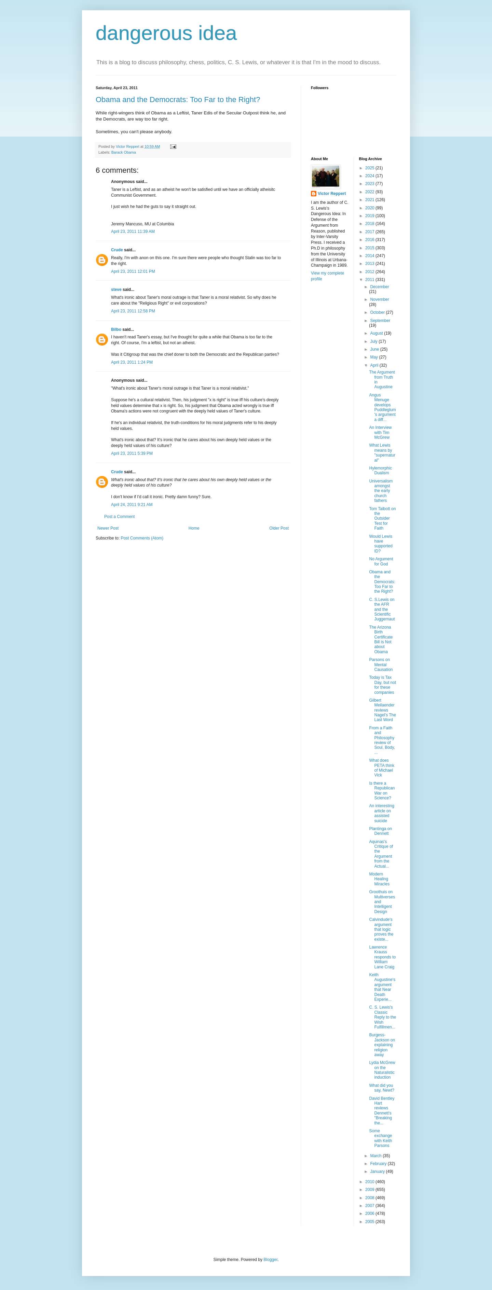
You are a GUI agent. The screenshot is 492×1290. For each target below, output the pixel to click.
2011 (370, 279)
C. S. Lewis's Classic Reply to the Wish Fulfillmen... (382, 1017)
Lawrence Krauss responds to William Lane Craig (382, 957)
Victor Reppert (332, 193)
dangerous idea (166, 33)
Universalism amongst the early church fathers (381, 491)
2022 (370, 192)
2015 (370, 248)
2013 (370, 263)
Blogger (270, 1259)
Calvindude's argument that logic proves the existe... (381, 929)
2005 (370, 1221)
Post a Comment (119, 516)
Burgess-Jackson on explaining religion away (382, 1045)
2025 (370, 168)
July (374, 341)
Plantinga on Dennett (380, 831)
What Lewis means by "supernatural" (382, 452)
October (378, 312)
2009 (370, 1189)
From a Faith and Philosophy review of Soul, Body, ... (382, 740)
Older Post (279, 528)
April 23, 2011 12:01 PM (133, 271)
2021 (370, 199)
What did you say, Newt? (381, 1088)
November (379, 299)
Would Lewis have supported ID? (380, 543)
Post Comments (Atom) (142, 538)
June (375, 349)
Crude (117, 250)
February (378, 1163)
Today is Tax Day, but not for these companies (382, 685)
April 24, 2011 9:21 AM (131, 504)
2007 (370, 1205)
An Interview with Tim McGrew (380, 432)
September (380, 320)
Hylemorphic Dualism (380, 470)
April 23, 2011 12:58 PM (133, 311)
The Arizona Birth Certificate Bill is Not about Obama (381, 639)
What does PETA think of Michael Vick (381, 767)
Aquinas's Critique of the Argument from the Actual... (381, 854)
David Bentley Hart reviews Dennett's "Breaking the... (381, 1110)
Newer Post (108, 528)
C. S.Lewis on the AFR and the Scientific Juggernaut (382, 609)
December (379, 286)
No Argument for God (381, 561)
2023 (370, 183)
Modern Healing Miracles (379, 879)
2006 (370, 1213)
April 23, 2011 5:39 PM (132, 453)
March (376, 1155)
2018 (370, 223)
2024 (370, 175)
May (374, 357)
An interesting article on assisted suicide (381, 813)
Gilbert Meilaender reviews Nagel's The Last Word (382, 710)
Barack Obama (123, 152)
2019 (370, 215)
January (378, 1171)
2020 (370, 208)
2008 (370, 1197)
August (377, 333)
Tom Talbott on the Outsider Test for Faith (382, 518)
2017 (370, 231)
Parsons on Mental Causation (381, 664)
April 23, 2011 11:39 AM (133, 231)
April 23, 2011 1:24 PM (132, 362)
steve (116, 289)
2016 (370, 239)
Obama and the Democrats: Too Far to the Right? (178, 99)
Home (194, 528)
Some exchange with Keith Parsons (380, 1138)
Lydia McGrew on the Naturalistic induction (382, 1070)
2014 (370, 255)
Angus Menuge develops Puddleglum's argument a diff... (382, 407)
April (374, 365)
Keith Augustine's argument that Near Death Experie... (382, 987)
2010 (370, 1181)
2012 (370, 271)
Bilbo (116, 329)
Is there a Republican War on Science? (382, 790)
